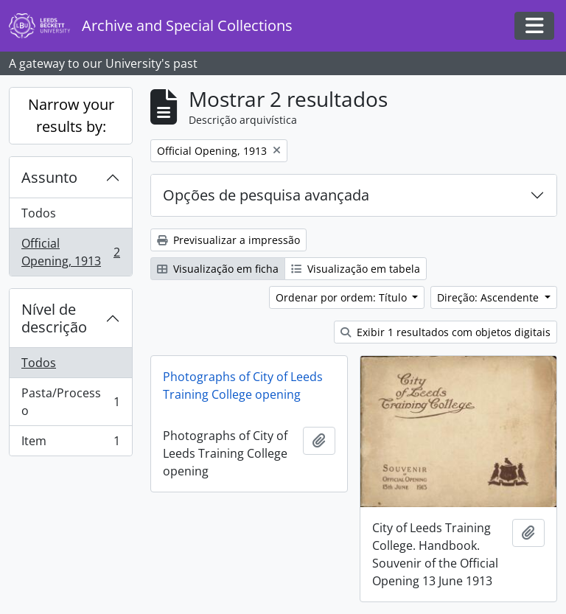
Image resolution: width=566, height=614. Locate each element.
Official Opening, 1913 (70, 252)
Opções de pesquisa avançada (266, 195)
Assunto (49, 177)
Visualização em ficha (218, 269)
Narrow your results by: (71, 115)
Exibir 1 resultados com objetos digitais (445, 332)
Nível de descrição (54, 318)
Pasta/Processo (70, 402)
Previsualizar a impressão (228, 240)
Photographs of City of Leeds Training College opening (243, 385)
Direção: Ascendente (489, 297)
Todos (38, 213)
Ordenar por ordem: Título (343, 297)
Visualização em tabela (355, 269)
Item (70, 444)
